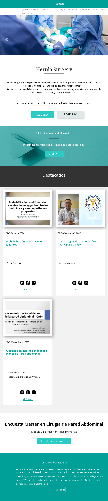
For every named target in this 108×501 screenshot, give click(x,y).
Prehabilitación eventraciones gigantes (24, 243)
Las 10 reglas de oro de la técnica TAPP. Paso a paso (78, 243)
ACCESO (42, 114)
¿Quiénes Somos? (30, 9)
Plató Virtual (85, 9)
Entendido (60, 489)
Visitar (54, 154)
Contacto (61, 3)
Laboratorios (27, 13)
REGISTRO (70, 114)
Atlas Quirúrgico (58, 9)
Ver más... (28, 289)
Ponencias (72, 9)
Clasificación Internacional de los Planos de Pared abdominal (26, 352)
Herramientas (99, 9)
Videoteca (44, 9)
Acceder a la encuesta (54, 441)
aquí (46, 484)
